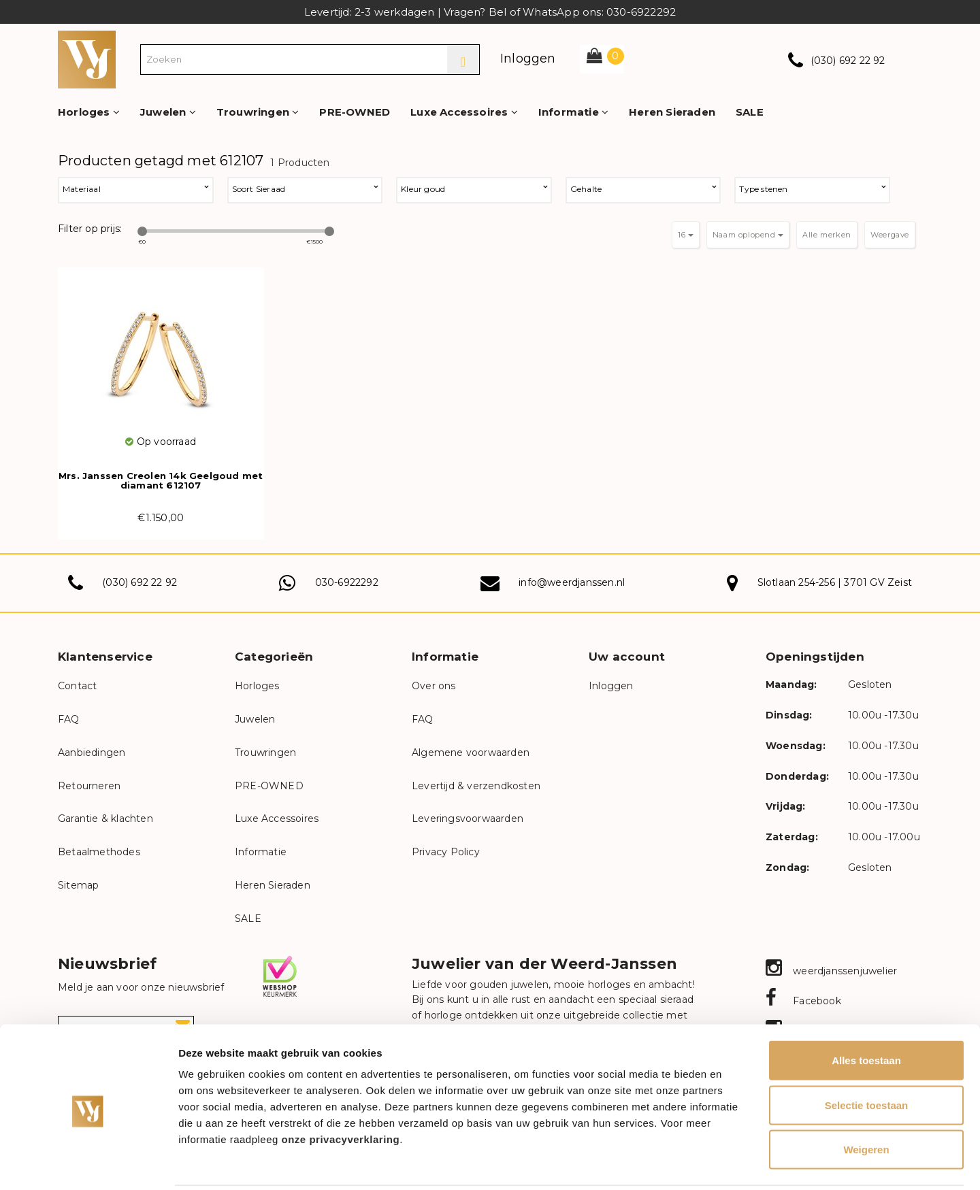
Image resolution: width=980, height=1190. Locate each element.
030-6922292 (346, 582)
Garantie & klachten (105, 818)
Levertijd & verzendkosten (476, 786)
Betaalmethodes (99, 852)
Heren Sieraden (672, 111)
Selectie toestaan (867, 1056)
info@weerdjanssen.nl (572, 582)
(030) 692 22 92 (848, 60)
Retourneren (89, 786)
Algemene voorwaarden (470, 752)
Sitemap (78, 885)
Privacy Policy (446, 852)
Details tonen (735, 1163)
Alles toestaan (866, 1011)
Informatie (573, 111)
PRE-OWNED (354, 111)
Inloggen (528, 58)
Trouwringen (257, 111)
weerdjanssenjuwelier (831, 971)
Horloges (89, 111)
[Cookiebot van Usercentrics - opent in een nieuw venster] (88, 1163)
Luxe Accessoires (464, 111)
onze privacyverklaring (341, 1090)
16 (685, 234)
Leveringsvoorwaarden (467, 818)
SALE (750, 111)
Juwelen (168, 111)
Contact (77, 686)
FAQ (69, 719)
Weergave (889, 234)
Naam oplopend (748, 234)
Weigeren (866, 1100)
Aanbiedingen (91, 752)
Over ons (434, 686)
